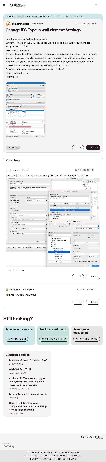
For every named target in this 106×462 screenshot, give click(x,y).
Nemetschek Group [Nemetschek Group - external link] (67, 459)
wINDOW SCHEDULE (20, 369)
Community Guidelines (68, 456)
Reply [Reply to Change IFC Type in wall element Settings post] (94, 147)
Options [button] (99, 16)
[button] (26, 109)
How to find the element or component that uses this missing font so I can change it (28, 406)
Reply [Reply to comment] (94, 276)
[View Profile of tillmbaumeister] (20, 23)
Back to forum (17, 339)
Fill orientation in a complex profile (28, 394)
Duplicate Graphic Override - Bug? (28, 360)
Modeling (13, 397)
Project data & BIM (17, 373)
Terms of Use (48, 456)
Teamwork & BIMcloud (19, 388)
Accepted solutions (54, 339)
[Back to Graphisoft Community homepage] (18, 5)
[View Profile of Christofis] (15, 289)
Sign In (101, 5)
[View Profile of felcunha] (14, 170)
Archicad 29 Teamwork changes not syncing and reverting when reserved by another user (27, 381)
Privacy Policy (31, 456)
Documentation (16, 364)
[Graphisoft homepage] (92, 437)
